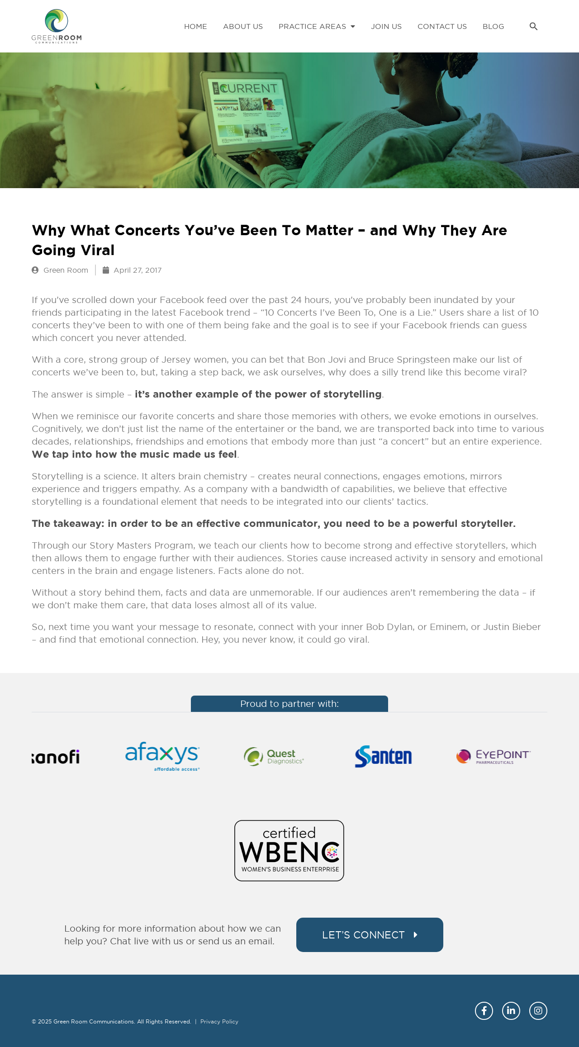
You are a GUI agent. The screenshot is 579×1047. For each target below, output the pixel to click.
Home (195, 26)
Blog (493, 26)
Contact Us (442, 26)
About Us (243, 26)
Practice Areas (317, 26)
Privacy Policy (219, 1021)
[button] (533, 26)
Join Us (386, 26)
